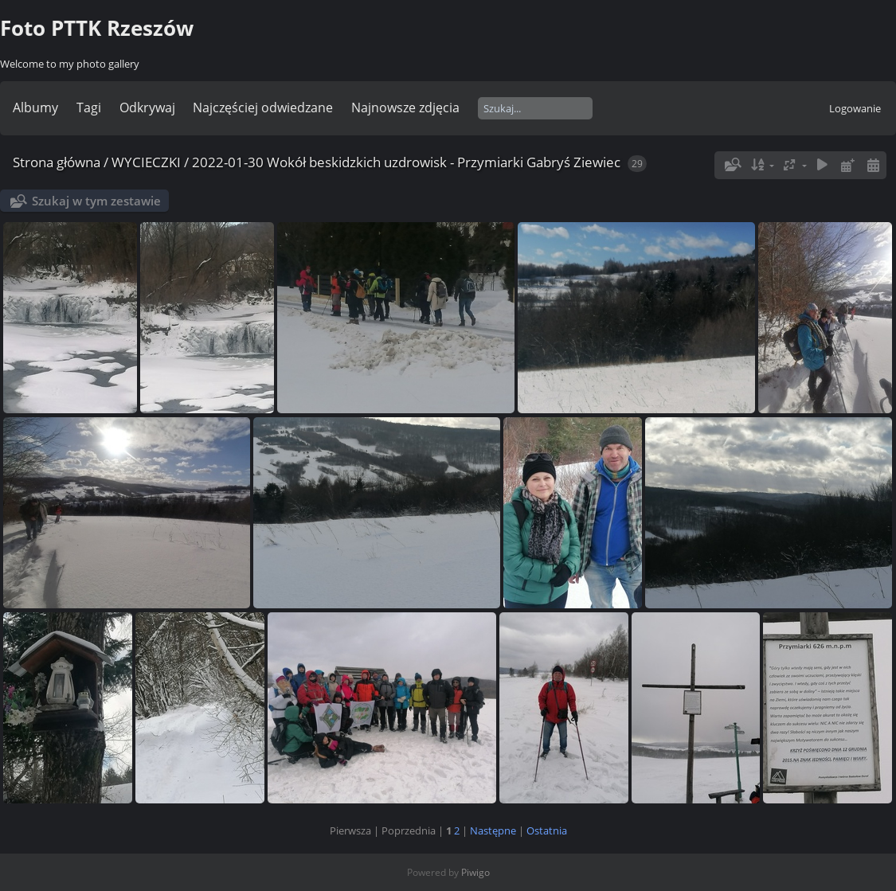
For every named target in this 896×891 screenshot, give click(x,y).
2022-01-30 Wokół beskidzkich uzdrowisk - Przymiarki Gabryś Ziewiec (406, 162)
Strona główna (56, 162)
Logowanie (855, 108)
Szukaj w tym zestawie (96, 201)
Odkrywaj (147, 107)
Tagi (88, 107)
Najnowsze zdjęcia (405, 107)
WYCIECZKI (146, 162)
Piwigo (475, 872)
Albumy (35, 107)
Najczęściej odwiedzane (263, 107)
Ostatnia (546, 830)
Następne (493, 830)
